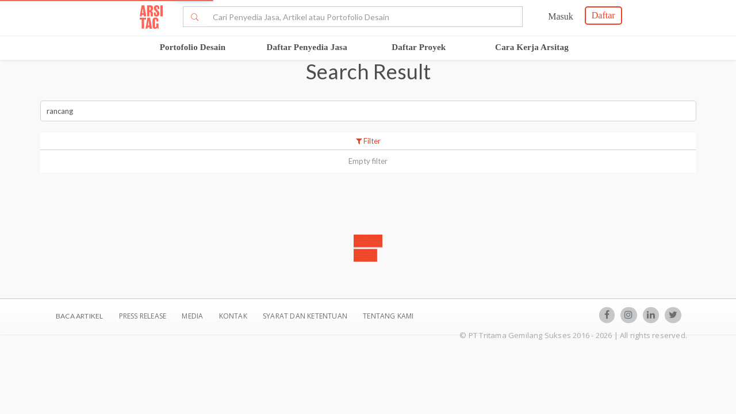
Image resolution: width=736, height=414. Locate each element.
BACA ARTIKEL (79, 316)
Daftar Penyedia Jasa (306, 47)
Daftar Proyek (419, 47)
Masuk (560, 16)
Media (193, 316)
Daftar (603, 15)
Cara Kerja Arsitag (532, 47)
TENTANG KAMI (388, 316)
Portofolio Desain (193, 47)
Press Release (142, 316)
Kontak (234, 316)
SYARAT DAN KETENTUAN (306, 316)
